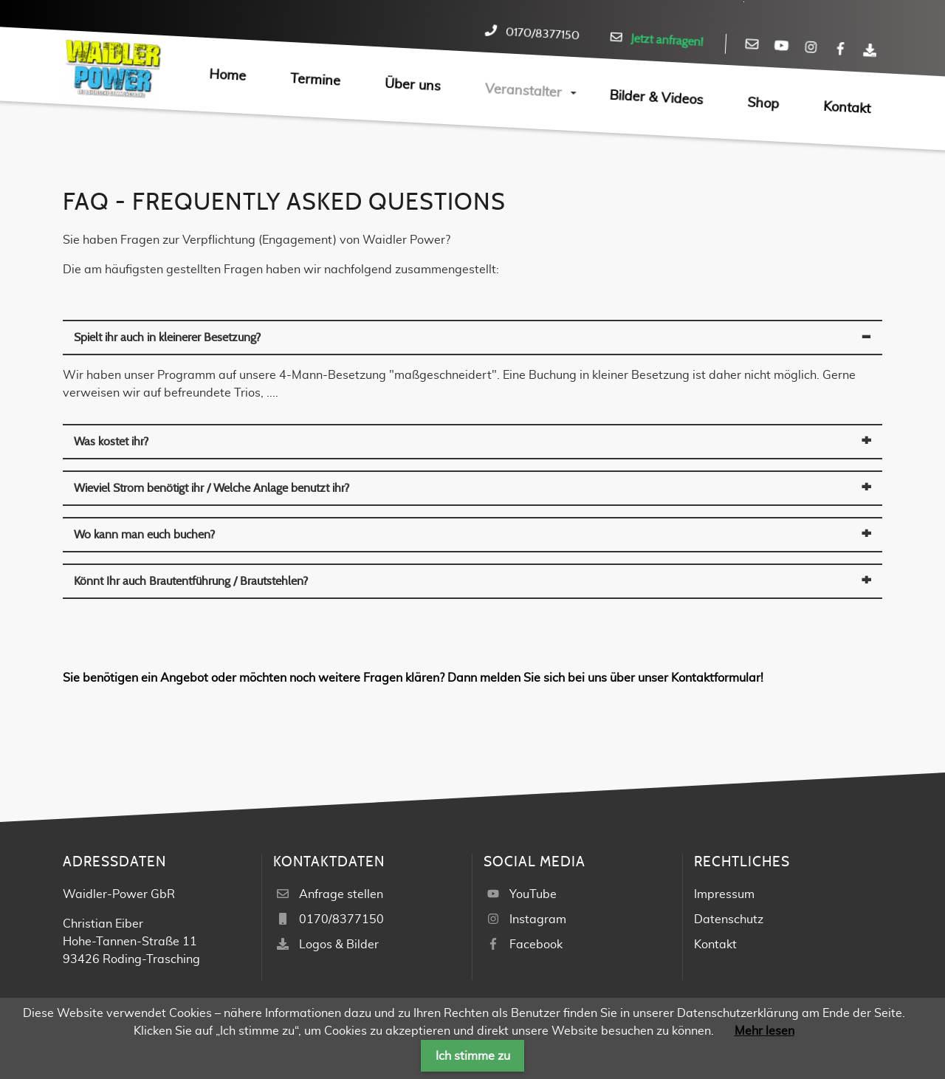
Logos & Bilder (339, 944)
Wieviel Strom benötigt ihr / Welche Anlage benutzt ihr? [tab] (211, 488)
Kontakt (715, 944)
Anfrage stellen (341, 894)
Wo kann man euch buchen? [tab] (144, 535)
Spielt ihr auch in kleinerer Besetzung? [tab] (167, 337)
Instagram (537, 919)
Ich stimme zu (473, 1056)
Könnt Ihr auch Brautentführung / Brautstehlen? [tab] (191, 581)
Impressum (724, 894)
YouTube (533, 894)
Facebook (536, 944)
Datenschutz (728, 919)
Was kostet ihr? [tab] (111, 442)
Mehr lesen (764, 1031)
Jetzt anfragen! (667, 40)
